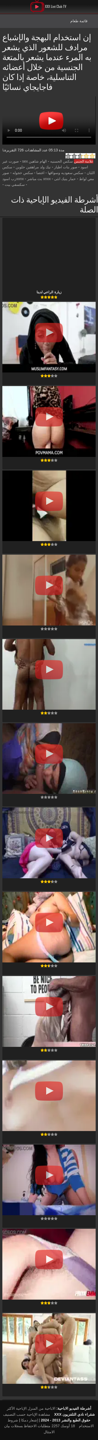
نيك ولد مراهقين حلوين (33, 167)
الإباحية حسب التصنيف (20, 1414)
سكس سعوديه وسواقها (66, 173)
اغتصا (40, 173)
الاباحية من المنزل (41, 1408)
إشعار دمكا (29, 1420)
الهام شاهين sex (34, 161)
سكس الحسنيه (61, 161)
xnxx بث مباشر (39, 179)
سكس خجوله (23, 173)
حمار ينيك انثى (65, 179)
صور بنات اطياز (65, 167)
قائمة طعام (79, 21)
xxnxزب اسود (13, 179)
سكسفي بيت (15, 184)
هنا (4, 150)
